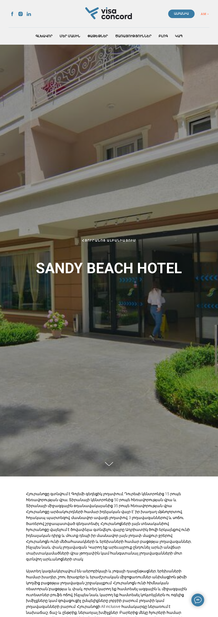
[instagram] (20, 14)
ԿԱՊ (179, 36)
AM (203, 14)
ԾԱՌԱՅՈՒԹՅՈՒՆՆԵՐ (133, 36)
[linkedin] (29, 14)
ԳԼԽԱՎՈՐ (44, 36)
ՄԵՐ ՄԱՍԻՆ (70, 36)
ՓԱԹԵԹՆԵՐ (97, 36)
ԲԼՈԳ (163, 36)
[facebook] (12, 14)
